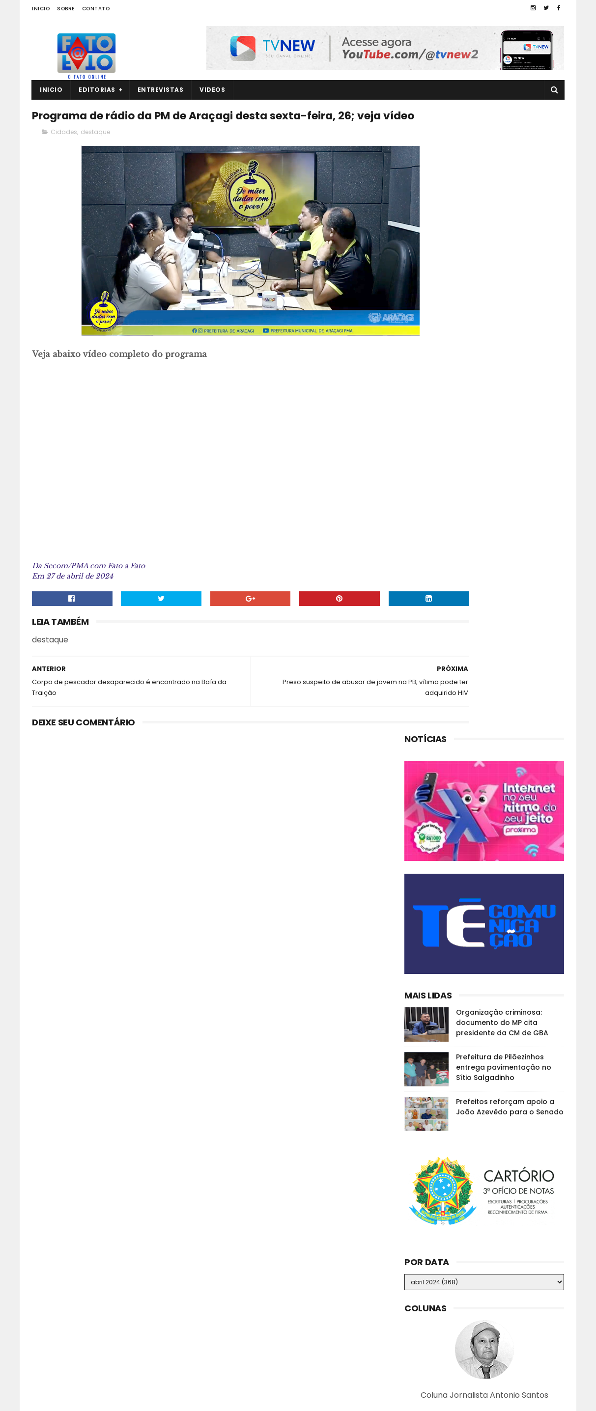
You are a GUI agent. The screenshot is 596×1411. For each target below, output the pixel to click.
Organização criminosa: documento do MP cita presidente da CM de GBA (502, 399)
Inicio (41, 8)
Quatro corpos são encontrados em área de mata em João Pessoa (501, 1263)
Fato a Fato (109, 1399)
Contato (96, 8)
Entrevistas (161, 89)
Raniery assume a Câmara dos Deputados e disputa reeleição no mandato (501, 1352)
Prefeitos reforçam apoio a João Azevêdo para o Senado (510, 483)
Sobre (66, 8)
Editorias (97, 89)
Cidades (64, 155)
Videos (212, 89)
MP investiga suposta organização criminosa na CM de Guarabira (499, 1308)
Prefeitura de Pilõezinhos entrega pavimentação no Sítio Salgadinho (503, 443)
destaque (95, 155)
